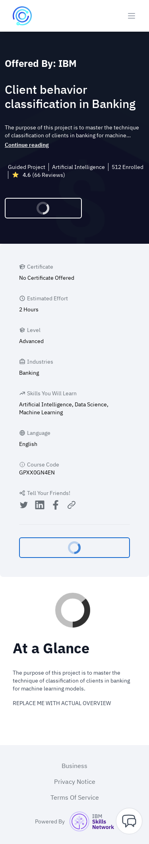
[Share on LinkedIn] (40, 506)
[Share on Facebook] (55, 506)
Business (74, 766)
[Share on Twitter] (24, 506)
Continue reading (27, 144)
